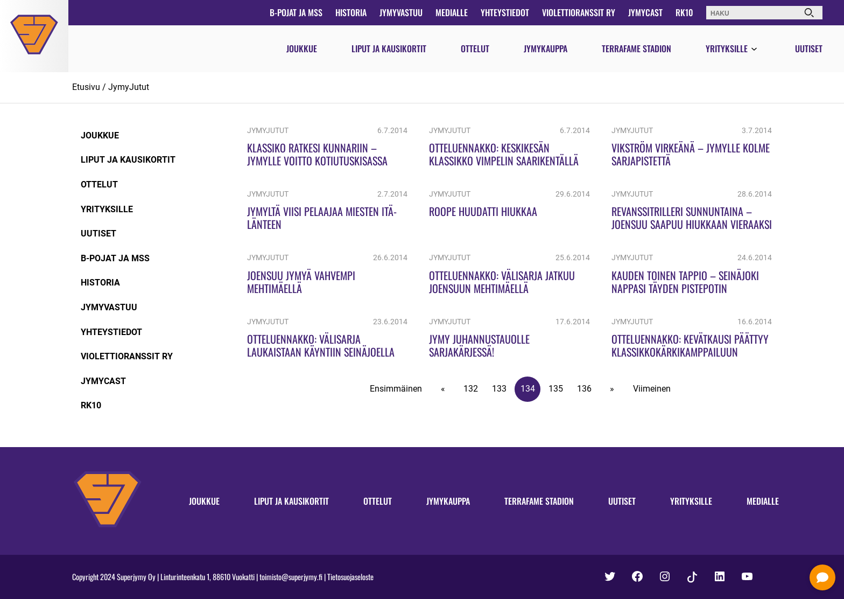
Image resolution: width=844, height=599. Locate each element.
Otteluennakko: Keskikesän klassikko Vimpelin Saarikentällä (504, 154)
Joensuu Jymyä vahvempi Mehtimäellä (301, 281)
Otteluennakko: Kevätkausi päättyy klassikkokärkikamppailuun (690, 345)
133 (499, 389)
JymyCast (645, 12)
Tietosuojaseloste (350, 576)
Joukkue (301, 48)
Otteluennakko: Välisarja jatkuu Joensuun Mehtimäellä (502, 281)
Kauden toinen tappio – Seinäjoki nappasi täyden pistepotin (685, 281)
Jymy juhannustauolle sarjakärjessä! (479, 345)
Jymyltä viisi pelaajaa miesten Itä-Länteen (322, 217)
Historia (351, 12)
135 (555, 389)
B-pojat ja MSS (296, 12)
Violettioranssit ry (578, 12)
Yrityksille (727, 48)
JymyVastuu (401, 12)
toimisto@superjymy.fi (290, 576)
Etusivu (86, 87)
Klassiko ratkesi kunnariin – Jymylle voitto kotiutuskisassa (317, 154)
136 (584, 389)
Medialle (451, 12)
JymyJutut (128, 87)
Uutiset (808, 48)
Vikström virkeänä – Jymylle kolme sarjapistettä (690, 154)
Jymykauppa (545, 48)
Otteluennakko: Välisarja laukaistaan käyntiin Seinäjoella (321, 345)
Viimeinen (652, 389)
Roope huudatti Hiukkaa (483, 211)
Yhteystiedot (505, 12)
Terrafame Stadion (636, 48)
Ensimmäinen (396, 389)
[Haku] (809, 12)
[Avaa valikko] (754, 49)
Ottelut (475, 48)
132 (470, 389)
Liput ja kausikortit (388, 48)
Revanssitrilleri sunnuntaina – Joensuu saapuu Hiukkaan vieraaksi (691, 217)
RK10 (684, 12)
